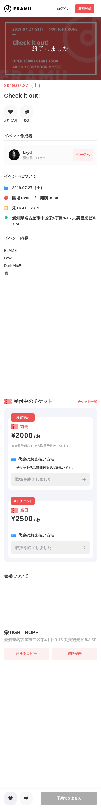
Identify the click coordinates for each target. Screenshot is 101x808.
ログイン (63, 8)
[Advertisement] (50, 335)
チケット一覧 (87, 401)
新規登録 (84, 8)
